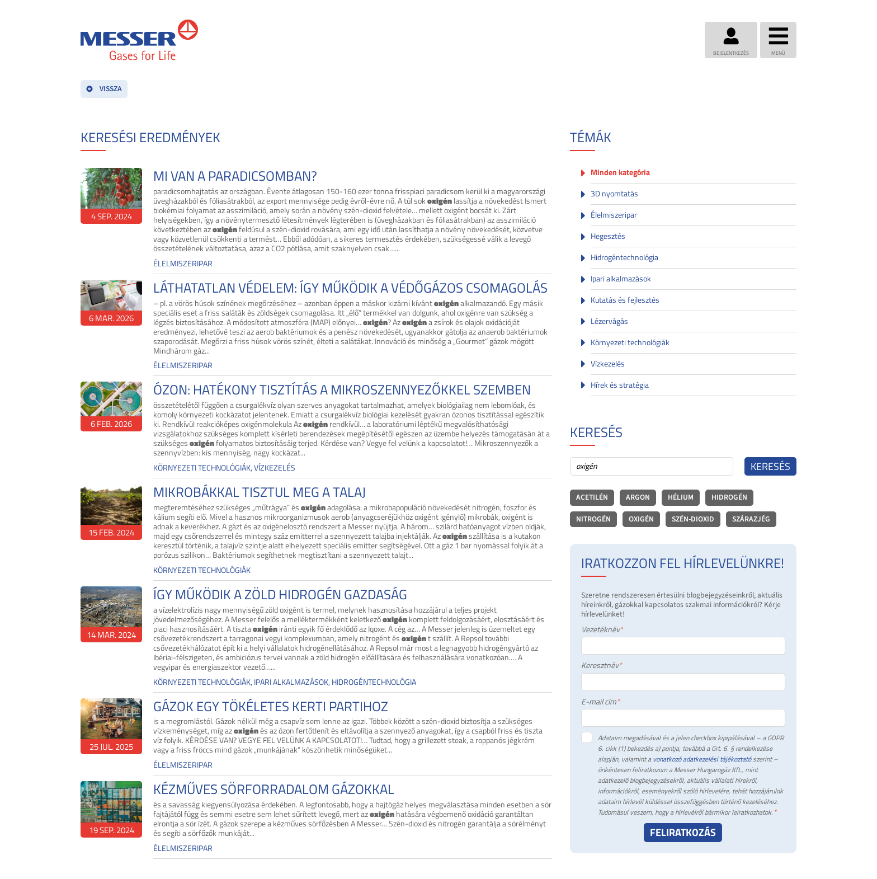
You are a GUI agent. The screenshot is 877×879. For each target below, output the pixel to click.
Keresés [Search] (770, 466)
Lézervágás (609, 321)
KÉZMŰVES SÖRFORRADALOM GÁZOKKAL (273, 789)
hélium (681, 497)
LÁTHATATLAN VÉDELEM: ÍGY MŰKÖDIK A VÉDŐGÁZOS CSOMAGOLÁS (350, 288)
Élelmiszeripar (614, 214)
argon (638, 497)
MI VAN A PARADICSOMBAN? (235, 176)
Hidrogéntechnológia (624, 257)
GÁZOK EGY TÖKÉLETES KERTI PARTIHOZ (270, 706)
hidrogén (729, 497)
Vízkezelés (608, 363)
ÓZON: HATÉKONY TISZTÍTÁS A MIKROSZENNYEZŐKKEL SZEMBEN (342, 390)
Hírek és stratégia (620, 385)
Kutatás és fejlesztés (625, 299)
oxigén (641, 519)
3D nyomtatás (614, 193)
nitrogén (593, 519)
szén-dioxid (693, 519)
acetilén (592, 497)
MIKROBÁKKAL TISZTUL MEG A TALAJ (259, 492)
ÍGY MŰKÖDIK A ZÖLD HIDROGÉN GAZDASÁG (280, 594)
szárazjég (751, 519)
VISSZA (104, 88)
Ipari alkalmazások (621, 278)
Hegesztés (608, 236)
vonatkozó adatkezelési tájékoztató (702, 759)
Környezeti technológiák (630, 342)
